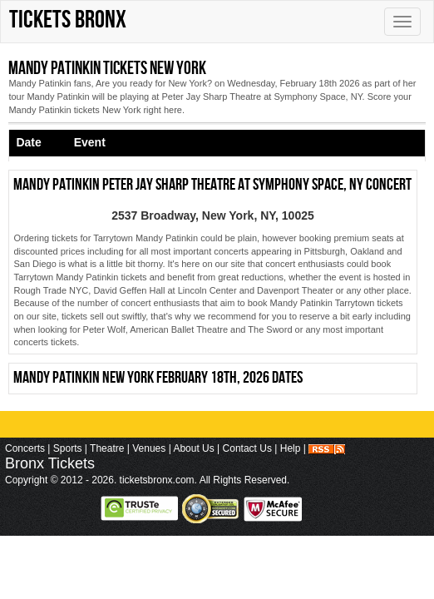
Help (290, 448)
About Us (193, 448)
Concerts (25, 448)
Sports (67, 448)
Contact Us (247, 448)
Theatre (107, 448)
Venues (148, 448)
